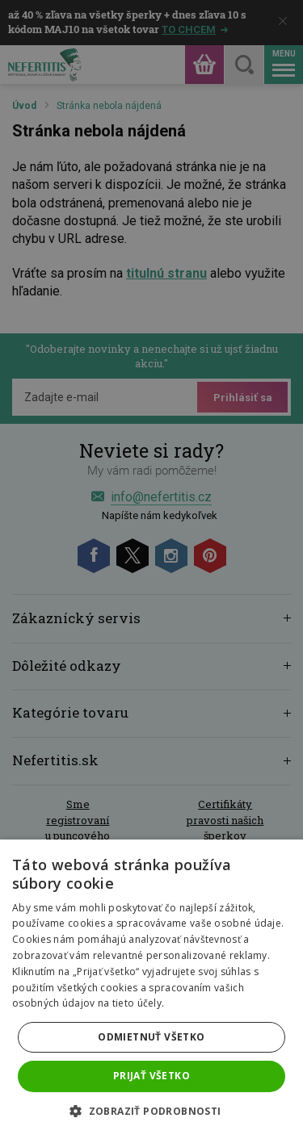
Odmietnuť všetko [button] (151, 1037)
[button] (151, 1111)
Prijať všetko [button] (151, 1075)
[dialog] (151, 569)
